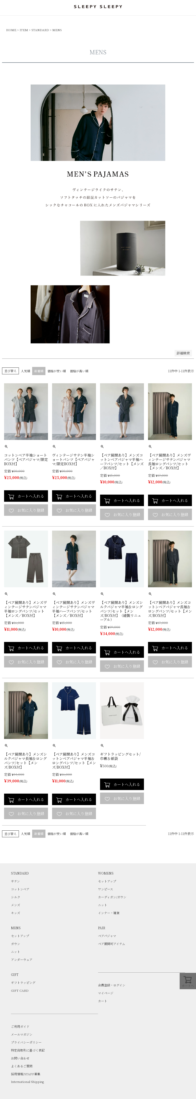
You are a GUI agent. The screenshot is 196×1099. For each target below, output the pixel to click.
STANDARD (40, 30)
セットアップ (107, 881)
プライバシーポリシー (26, 1042)
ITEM (24, 30)
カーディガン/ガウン (112, 897)
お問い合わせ (20, 1058)
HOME (11, 30)
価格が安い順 (56, 371)
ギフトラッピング (23, 982)
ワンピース (105, 889)
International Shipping (27, 1081)
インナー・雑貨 (108, 913)
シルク (15, 897)
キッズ (15, 913)
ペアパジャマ (107, 936)
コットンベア (20, 889)
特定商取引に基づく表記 (28, 1050)
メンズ (15, 905)
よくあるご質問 (21, 1066)
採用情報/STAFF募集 (25, 1074)
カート (102, 1001)
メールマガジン (21, 1034)
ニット (102, 905)
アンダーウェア (21, 959)
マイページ (105, 993)
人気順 (25, 371)
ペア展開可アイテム (111, 943)
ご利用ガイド (20, 1026)
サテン (15, 881)
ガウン (15, 943)
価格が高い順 (79, 371)
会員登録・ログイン (111, 985)
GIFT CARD (20, 990)
